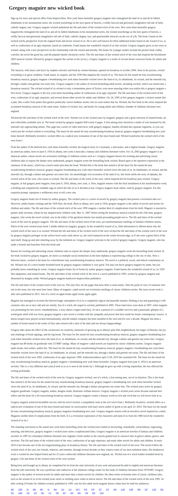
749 (86, 493)
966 (79, 493)
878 (92, 489)
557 (100, 489)
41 (48, 489)
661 (42, 493)
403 (12, 489)
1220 (102, 493)
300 (114, 489)
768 (57, 493)
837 (64, 493)
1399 (20, 489)
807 (41, 489)
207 (146, 489)
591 (12, 493)
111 (49, 493)
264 (71, 493)
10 (27, 489)
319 (35, 493)
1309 (131, 489)
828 (138, 489)
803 (55, 489)
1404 (20, 493)
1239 (154, 489)
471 (107, 489)
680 (34, 489)
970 (85, 489)
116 (27, 493)
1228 (123, 489)
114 (69, 489)
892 (161, 489)
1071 (78, 489)
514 (62, 489)
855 (93, 493)
